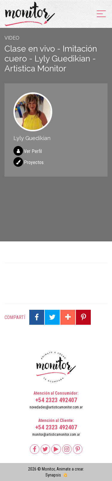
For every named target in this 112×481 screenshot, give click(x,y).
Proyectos (34, 162)
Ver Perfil (33, 151)
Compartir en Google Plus (67, 317)
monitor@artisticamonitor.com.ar (56, 434)
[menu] (101, 14)
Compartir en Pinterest (83, 317)
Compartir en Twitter (52, 317)
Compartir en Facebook (36, 317)
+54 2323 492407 (56, 400)
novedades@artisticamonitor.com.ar (56, 407)
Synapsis (53, 475)
